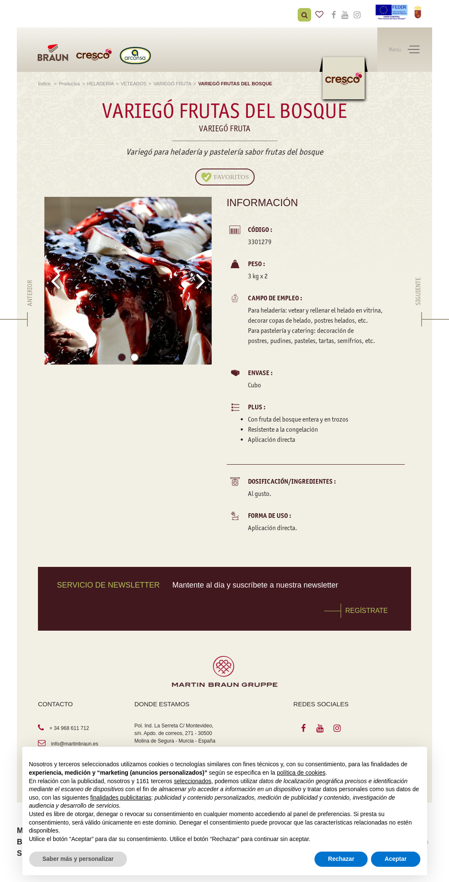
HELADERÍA (100, 83)
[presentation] (55, 281)
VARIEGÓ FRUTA (172, 83)
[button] (122, 359)
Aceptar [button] (395, 858)
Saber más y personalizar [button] (78, 858)
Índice (45, 83)
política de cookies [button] (301, 772)
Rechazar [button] (341, 858)
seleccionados (192, 781)
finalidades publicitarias (120, 797)
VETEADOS (133, 83)
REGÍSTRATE (366, 610)
